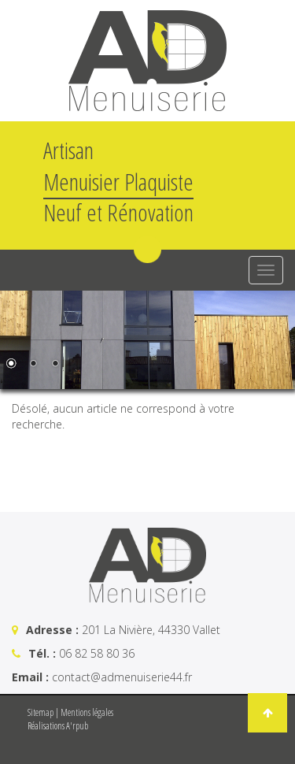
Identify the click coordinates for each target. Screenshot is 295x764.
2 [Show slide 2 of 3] (33, 364)
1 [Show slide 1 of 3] (11, 364)
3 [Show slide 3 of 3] (55, 364)
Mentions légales (87, 712)
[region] (147, 340)
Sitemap (40, 712)
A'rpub (77, 725)
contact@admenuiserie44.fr (122, 676)
